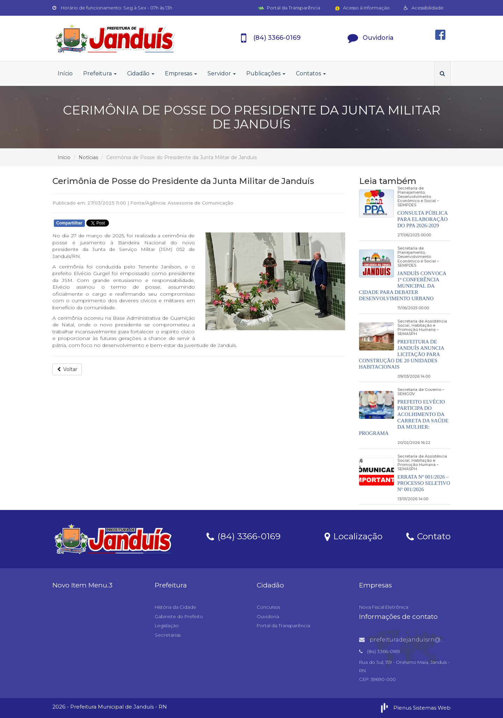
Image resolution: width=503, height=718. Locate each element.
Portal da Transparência (289, 7)
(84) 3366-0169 (243, 536)
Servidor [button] (221, 73)
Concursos (268, 607)
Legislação (167, 625)
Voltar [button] (67, 369)
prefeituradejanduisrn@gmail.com (415, 639)
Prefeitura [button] (100, 73)
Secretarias (168, 635)
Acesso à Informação (362, 7)
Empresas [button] (181, 73)
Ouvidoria (268, 616)
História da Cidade (175, 607)
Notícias (88, 157)
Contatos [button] (311, 73)
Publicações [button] (265, 73)
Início (65, 73)
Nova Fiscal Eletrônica (383, 607)
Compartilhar (69, 223)
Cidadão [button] (140, 73)
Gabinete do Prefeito (179, 616)
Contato (428, 536)
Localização (353, 536)
